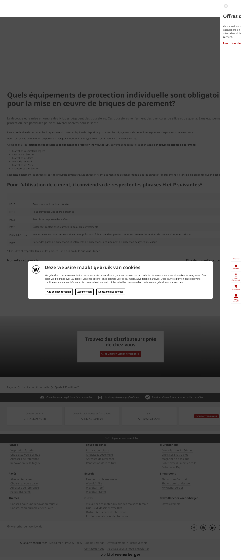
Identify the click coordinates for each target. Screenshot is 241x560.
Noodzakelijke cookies (110, 291)
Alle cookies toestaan (59, 291)
